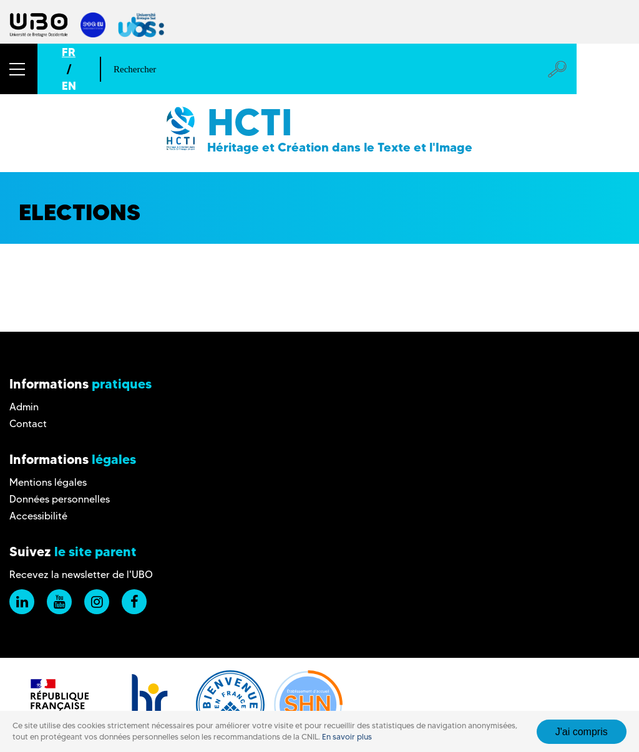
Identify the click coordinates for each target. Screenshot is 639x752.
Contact (28, 424)
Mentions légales (48, 482)
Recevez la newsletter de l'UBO (81, 575)
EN (69, 86)
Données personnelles (59, 499)
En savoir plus (347, 736)
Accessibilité (38, 516)
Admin (24, 407)
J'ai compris (581, 731)
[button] (18, 69)
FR (69, 52)
